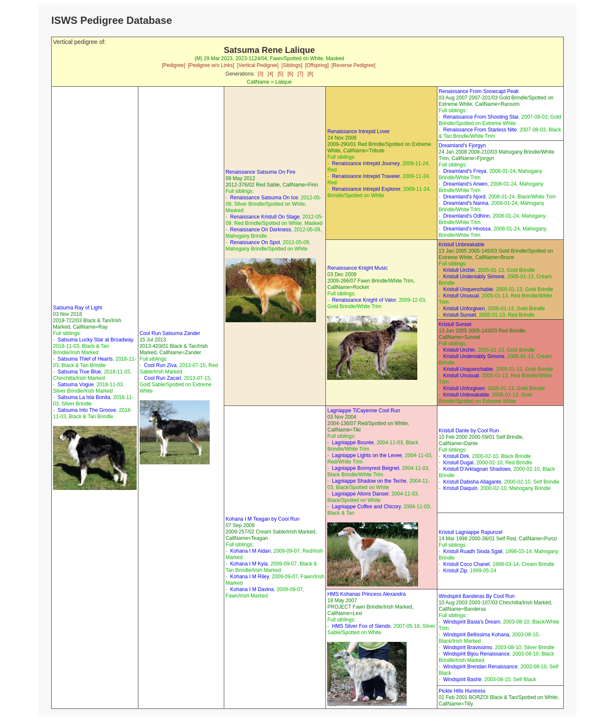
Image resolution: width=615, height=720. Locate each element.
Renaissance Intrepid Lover (358, 131)
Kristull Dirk (456, 456)
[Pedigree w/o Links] (211, 65)
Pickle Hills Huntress (462, 691)
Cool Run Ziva (160, 365)
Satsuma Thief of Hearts (85, 359)
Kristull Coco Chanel (466, 564)
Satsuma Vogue (76, 385)
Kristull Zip (455, 571)
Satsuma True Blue (79, 372)
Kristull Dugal (458, 463)
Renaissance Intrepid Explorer (366, 189)
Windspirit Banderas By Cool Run (477, 596)
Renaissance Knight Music (357, 268)
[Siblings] (291, 65)
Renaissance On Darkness (260, 230)
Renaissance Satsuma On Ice (264, 198)
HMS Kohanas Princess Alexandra (366, 594)
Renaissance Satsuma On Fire (260, 172)
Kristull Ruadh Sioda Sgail (473, 551)
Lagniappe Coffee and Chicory (366, 507)
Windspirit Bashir (462, 679)
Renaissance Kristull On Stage (265, 217)
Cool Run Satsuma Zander (170, 333)
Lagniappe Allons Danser (360, 494)
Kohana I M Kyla (249, 564)
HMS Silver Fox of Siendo (361, 626)
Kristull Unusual (461, 296)
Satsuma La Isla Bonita (84, 397)
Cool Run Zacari (162, 378)
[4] (270, 74)
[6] (290, 74)
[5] (280, 74)
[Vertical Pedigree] (257, 65)
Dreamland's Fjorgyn (462, 146)
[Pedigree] (173, 65)
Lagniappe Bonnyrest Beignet (365, 468)
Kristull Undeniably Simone (473, 277)
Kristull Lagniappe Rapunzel (470, 532)
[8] (310, 74)
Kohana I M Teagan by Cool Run (262, 519)
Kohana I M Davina (252, 589)
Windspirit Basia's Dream (472, 622)
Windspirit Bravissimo (467, 647)
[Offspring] (316, 65)
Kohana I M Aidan (250, 551)
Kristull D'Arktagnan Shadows (477, 469)
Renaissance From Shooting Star (480, 117)
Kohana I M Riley (249, 577)
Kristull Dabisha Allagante (472, 482)
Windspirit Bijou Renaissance (476, 654)
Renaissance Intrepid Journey (365, 163)
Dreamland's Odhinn (466, 216)
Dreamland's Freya (464, 171)
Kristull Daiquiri (460, 488)
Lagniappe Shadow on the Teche (369, 481)
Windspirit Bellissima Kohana (476, 635)
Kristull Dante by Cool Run (469, 431)
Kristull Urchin (459, 270)
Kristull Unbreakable (461, 245)
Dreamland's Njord (464, 197)
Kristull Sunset (459, 315)
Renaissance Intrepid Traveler (366, 176)
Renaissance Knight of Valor (364, 300)
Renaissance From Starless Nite (480, 130)
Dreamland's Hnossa (467, 229)
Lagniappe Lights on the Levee (367, 455)
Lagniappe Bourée (353, 443)
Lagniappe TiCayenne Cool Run (363, 411)
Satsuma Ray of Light (77, 308)
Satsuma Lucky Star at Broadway (95, 340)
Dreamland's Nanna (466, 203)
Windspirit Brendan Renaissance (480, 667)
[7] (300, 74)
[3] (260, 74)
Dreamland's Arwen (465, 184)
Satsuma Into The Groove (87, 410)
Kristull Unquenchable (468, 289)
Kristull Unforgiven (464, 309)
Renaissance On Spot (255, 242)
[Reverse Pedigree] (353, 65)
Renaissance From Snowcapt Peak (478, 91)
